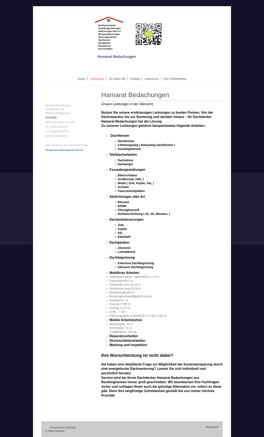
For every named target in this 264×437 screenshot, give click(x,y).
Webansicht (212, 427)
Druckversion (55, 427)
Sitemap (70, 427)
